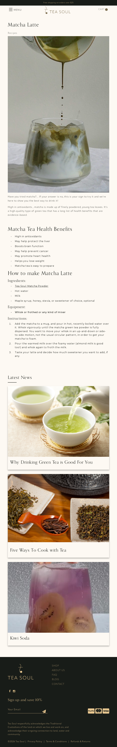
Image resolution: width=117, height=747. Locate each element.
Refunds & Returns (80, 742)
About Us (58, 670)
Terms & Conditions (56, 742)
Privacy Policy (35, 742)
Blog (55, 679)
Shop (55, 666)
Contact (58, 684)
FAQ (54, 675)
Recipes (12, 33)
